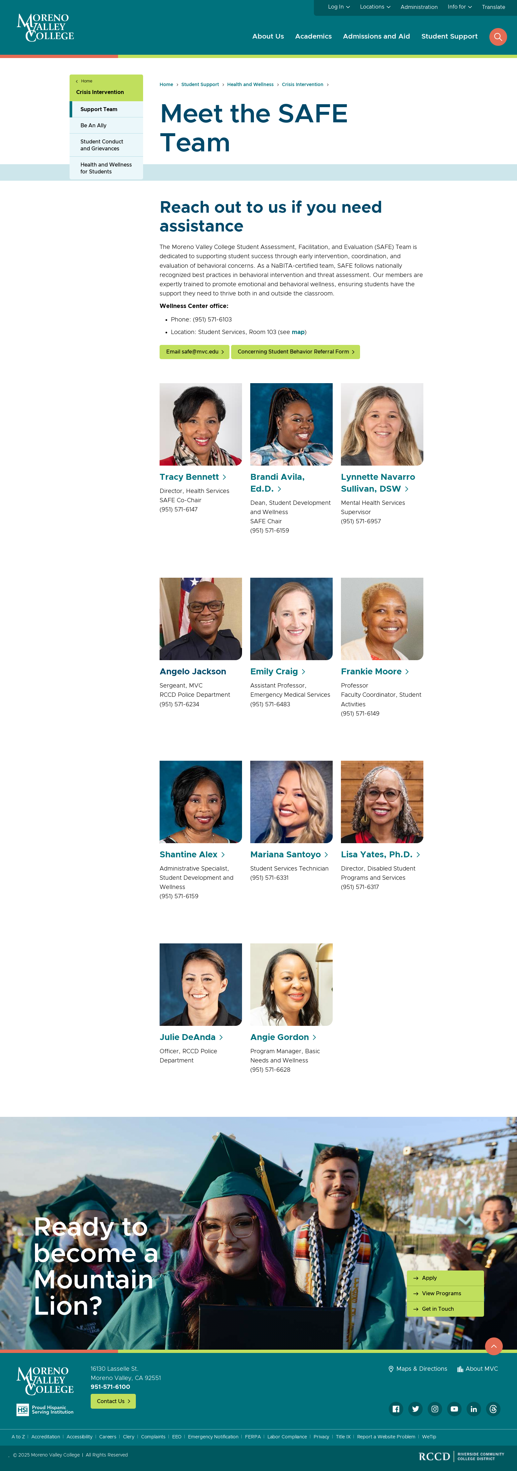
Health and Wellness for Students (106, 168)
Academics (313, 36)
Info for (457, 7)
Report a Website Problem (386, 1437)
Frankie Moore (371, 671)
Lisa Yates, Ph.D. (377, 854)
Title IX (343, 1437)
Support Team (98, 109)
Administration (419, 7)
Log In (336, 7)
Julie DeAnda (188, 1037)
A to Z (18, 1437)
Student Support (449, 36)
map (298, 332)
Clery (129, 1437)
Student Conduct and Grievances (101, 145)
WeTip (429, 1437)
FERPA (253, 1437)
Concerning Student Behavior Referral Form (293, 351)
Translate (493, 7)
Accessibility (80, 1437)
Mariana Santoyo (285, 854)
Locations (372, 7)
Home (86, 81)
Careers (107, 1437)
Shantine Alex (189, 854)
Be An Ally (93, 125)
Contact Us (111, 1401)
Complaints (153, 1437)
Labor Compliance (287, 1437)
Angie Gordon (279, 1037)
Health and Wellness (250, 84)
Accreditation (45, 1437)
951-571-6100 (110, 1387)
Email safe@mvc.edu (192, 351)
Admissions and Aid (376, 36)
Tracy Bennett (189, 477)
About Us (268, 36)
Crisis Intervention (100, 92)
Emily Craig (274, 671)
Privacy (321, 1437)
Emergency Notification (213, 1437)
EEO (177, 1437)
